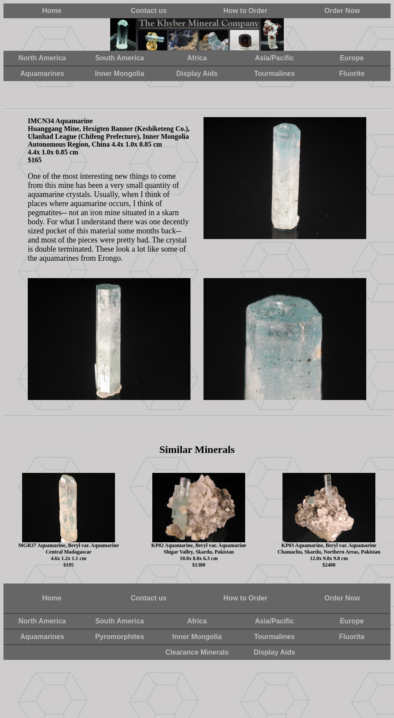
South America (119, 58)
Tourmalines (274, 73)
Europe (352, 58)
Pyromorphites (119, 636)
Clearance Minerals (197, 652)
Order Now (342, 10)
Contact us (149, 10)
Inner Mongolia (119, 73)
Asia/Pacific (274, 58)
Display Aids (196, 73)
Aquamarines (42, 73)
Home (51, 10)
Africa (197, 58)
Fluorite (351, 73)
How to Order (245, 10)
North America (42, 58)
